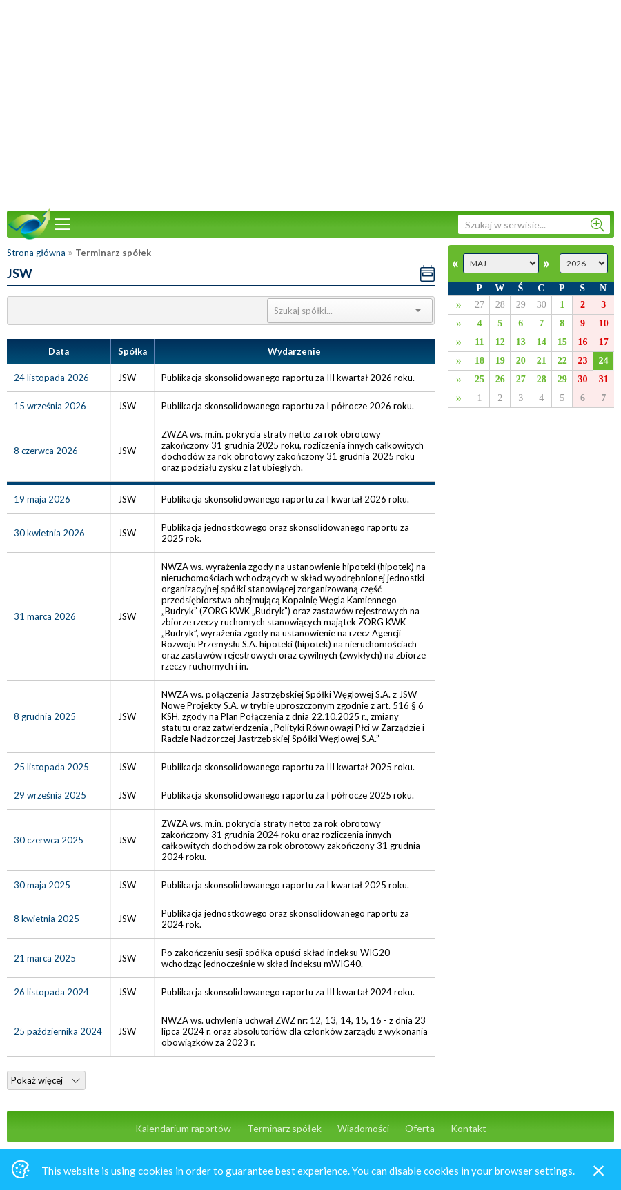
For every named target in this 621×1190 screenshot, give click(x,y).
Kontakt (468, 1128)
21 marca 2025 (45, 958)
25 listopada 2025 (51, 766)
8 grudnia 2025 (45, 716)
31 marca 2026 (45, 616)
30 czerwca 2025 (48, 840)
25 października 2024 (58, 1031)
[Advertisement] (310, 103)
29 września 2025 (50, 795)
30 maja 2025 (42, 884)
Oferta (420, 1128)
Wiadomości (363, 1128)
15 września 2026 (50, 405)
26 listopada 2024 (51, 991)
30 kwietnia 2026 (49, 532)
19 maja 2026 (42, 499)
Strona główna (36, 252)
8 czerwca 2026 (46, 450)
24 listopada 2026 (51, 377)
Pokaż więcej (45, 1080)
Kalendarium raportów (183, 1128)
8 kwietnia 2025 (46, 918)
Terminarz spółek (284, 1128)
